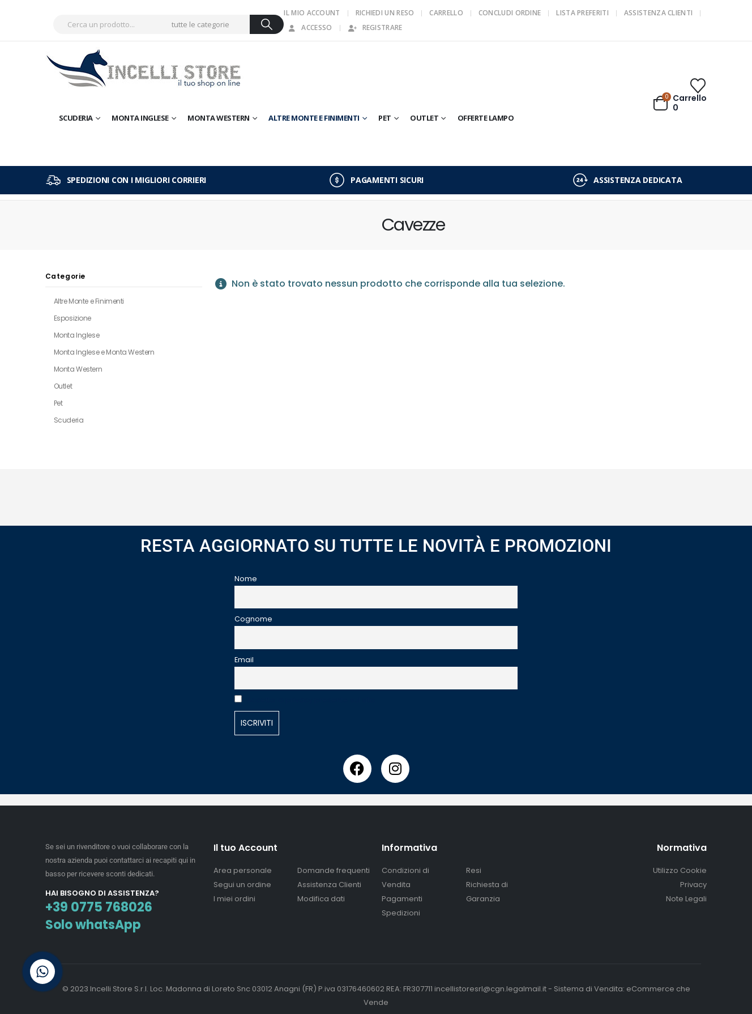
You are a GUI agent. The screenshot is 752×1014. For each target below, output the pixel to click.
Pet (384, 118)
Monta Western (218, 118)
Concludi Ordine (509, 13)
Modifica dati (321, 898)
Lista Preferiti (582, 13)
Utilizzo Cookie (680, 870)
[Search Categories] (208, 24)
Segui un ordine (242, 884)
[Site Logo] (144, 69)
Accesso (309, 27)
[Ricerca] (267, 24)
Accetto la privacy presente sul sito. (312, 700)
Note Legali (686, 898)
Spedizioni (401, 913)
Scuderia (76, 118)
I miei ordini (234, 898)
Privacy (693, 884)
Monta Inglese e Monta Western (104, 352)
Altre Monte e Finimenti (314, 118)
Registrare (375, 27)
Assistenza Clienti (658, 13)
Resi (473, 870)
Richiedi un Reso (385, 13)
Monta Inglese (140, 118)
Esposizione (72, 318)
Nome (245, 578)
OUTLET (424, 118)
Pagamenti (402, 898)
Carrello (446, 13)
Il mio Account (312, 13)
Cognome (253, 619)
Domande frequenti (333, 870)
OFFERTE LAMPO (486, 118)
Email (244, 659)
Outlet (63, 386)
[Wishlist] (698, 85)
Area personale (242, 870)
